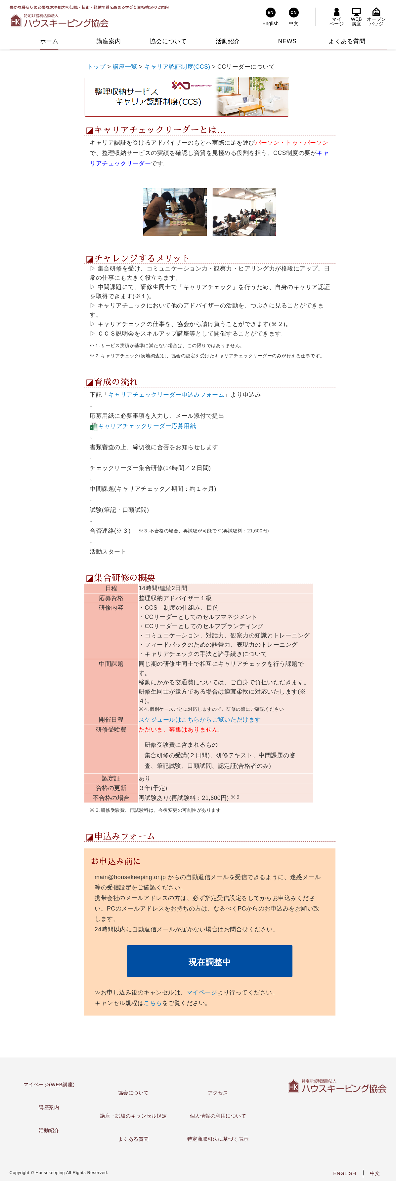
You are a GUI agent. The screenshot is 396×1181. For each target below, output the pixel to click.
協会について (133, 1092)
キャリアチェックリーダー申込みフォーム (166, 394)
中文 (375, 1173)
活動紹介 (49, 1130)
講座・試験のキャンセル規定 (133, 1116)
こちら (153, 1003)
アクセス (218, 1092)
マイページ (202, 992)
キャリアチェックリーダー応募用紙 (147, 426)
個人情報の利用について (218, 1116)
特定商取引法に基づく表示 (218, 1139)
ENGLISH (344, 1173)
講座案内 (49, 1107)
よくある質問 (133, 1139)
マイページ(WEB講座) (49, 1084)
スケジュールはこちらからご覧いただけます (200, 719)
